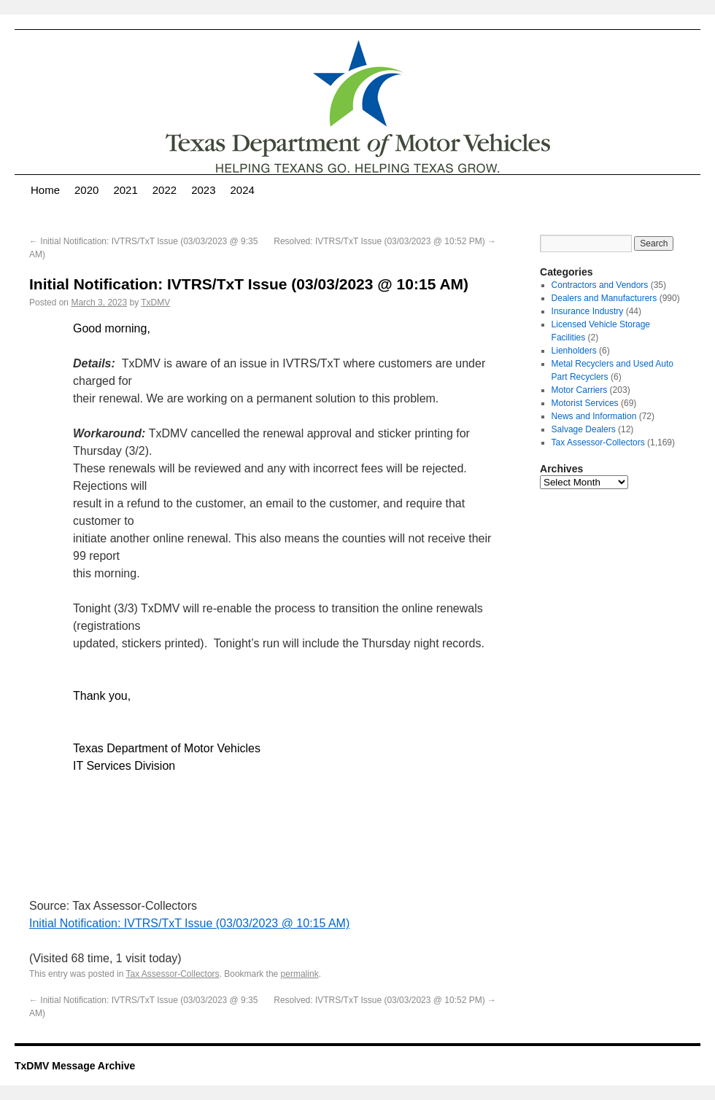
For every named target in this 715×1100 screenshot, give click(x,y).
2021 (125, 190)
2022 (164, 190)
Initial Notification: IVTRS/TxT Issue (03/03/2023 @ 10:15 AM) (189, 923)
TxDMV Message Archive (75, 1066)
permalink (300, 974)
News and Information (594, 416)
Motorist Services (585, 403)
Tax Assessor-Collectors (173, 974)
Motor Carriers (580, 390)
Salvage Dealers (584, 429)
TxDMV (155, 302)
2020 (86, 190)
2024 (243, 190)
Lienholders (574, 351)
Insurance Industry (588, 311)
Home (45, 190)
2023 (203, 190)
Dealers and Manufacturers (604, 298)
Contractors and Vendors (600, 285)
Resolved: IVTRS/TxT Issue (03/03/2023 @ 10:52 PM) (385, 241)
